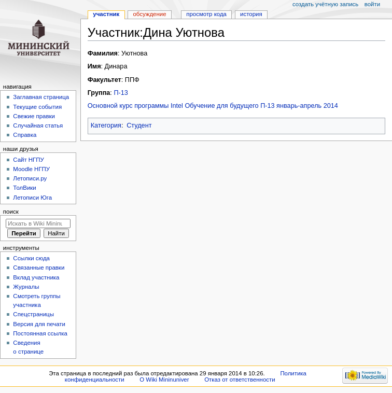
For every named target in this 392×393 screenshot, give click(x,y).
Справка (24, 135)
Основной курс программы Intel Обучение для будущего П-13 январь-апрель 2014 (213, 105)
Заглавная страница (41, 97)
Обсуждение (149, 14)
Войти (372, 4)
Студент (139, 125)
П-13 (121, 92)
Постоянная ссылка (40, 333)
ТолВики (24, 188)
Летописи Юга (32, 197)
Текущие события (37, 107)
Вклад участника (36, 277)
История (251, 14)
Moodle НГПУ (31, 169)
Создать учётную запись (325, 4)
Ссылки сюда (31, 258)
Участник (106, 14)
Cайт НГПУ (28, 160)
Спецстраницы (33, 314)
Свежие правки (34, 116)
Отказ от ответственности (239, 379)
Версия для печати (39, 324)
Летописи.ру (30, 178)
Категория (106, 125)
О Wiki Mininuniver (164, 379)
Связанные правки (38, 267)
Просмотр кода (206, 14)
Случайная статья (38, 125)
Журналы (26, 287)
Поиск (11, 211)
